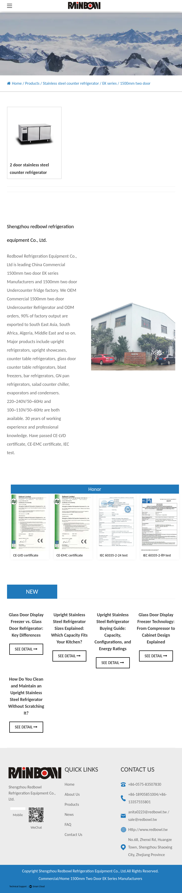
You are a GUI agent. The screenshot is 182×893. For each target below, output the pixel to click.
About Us (72, 794)
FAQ (68, 824)
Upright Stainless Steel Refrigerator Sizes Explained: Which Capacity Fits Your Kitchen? (69, 628)
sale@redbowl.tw (142, 819)
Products (32, 83)
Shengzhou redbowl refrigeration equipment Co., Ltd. (83, 871)
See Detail (26, 649)
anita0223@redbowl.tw (147, 812)
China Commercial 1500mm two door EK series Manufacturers (36, 273)
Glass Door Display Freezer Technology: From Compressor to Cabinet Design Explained (156, 628)
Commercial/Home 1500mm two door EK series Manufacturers (90, 878)
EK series (109, 83)
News (69, 814)
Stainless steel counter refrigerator (71, 83)
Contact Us (73, 834)
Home (17, 83)
